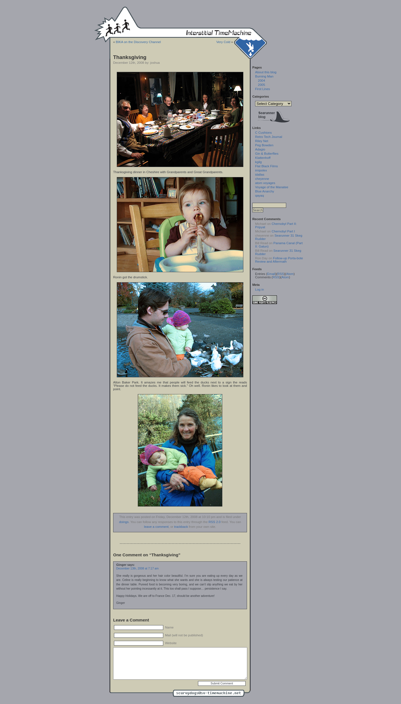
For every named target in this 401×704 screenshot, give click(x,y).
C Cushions (263, 132)
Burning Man (264, 76)
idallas (259, 174)
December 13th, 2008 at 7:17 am (137, 568)
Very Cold (223, 42)
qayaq (259, 195)
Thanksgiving (129, 57)
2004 (261, 80)
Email (271, 274)
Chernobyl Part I (283, 231)
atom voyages (265, 183)
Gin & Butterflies (266, 153)
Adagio (260, 149)
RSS (280, 274)
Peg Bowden (264, 145)
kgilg (258, 162)
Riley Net (261, 141)
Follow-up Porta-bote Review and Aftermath (279, 259)
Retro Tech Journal (268, 136)
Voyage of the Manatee (271, 187)
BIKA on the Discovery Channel (138, 42)
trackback (181, 526)
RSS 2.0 (215, 522)
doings (124, 522)
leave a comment (156, 526)
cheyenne (262, 178)
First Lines (262, 89)
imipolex (261, 170)
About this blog (265, 72)
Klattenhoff (263, 157)
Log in (259, 289)
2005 (261, 84)
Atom (290, 274)
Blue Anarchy (264, 191)
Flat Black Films (266, 166)
